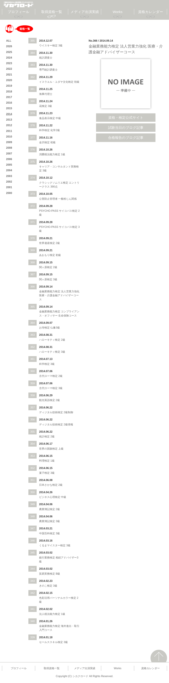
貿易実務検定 (47, 573)
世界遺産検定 (47, 242)
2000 (9, 192)
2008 (9, 147)
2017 (9, 97)
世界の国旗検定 (48, 448)
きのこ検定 (45, 585)
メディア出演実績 (84, 12)
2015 (9, 108)
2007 (9, 153)
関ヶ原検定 (45, 267)
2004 (9, 170)
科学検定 (44, 130)
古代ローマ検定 (48, 375)
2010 (9, 136)
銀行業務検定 (47, 557)
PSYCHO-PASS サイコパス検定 (58, 210)
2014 (9, 114)
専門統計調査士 (48, 69)
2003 (9, 176)
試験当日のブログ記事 (125, 127)
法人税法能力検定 (49, 613)
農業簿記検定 (47, 509)
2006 (9, 159)
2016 (9, 102)
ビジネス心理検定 (49, 496)
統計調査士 (45, 57)
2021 (9, 74)
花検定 (43, 105)
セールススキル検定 (51, 642)
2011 (9, 130)
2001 (9, 187)
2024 (9, 57)
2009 (9, 142)
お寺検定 (44, 327)
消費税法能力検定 (49, 154)
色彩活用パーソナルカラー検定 (57, 597)
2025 (9, 52)
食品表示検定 (47, 118)
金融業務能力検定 (49, 291)
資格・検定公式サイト (125, 117)
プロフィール (18, 12)
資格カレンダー (150, 12)
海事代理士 (45, 93)
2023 (9, 63)
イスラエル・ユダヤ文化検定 (56, 81)
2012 (9, 125)
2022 (9, 68)
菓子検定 (44, 472)
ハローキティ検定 (49, 339)
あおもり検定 (47, 254)
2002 (9, 181)
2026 (9, 46)
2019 (9, 85)
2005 (9, 164)
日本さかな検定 (48, 484)
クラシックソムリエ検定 (53, 182)
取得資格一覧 (51, 12)
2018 (9, 91)
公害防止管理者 (48, 198)
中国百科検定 (47, 533)
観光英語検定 (47, 400)
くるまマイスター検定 (52, 545)
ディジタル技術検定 (51, 412)
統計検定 (44, 436)
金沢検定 (44, 142)
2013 (9, 119)
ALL (8, 40)
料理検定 (44, 460)
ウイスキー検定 (48, 45)
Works (117, 12)
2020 (9, 80)
